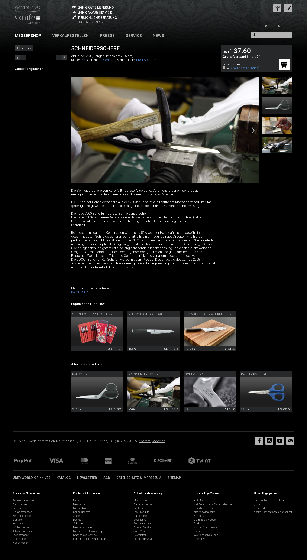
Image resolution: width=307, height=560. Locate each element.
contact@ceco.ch (152, 441)
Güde (197, 523)
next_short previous (20, 57)
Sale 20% (139, 531)
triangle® (200, 538)
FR (265, 26)
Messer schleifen (83, 527)
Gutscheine (140, 515)
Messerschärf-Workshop (88, 531)
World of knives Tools (206, 535)
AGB (106, 478)
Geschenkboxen (142, 523)
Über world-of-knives (31, 478)
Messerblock (80, 508)
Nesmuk (199, 515)
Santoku (18, 519)
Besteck (77, 519)
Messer (77, 500)
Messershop (28, 35)
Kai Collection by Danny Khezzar (213, 504)
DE (252, 26)
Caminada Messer (205, 519)
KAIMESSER (79, 292)
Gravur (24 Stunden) (245, 68)
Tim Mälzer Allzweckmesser (208, 314)
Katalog (64, 478)
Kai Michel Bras (203, 508)
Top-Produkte (141, 512)
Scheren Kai (194, 374)
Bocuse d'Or (261, 508)
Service (134, 35)
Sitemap (174, 478)
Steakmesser (21, 535)
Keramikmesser (22, 515)
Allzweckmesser (22, 531)
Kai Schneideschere (144, 374)
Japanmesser (21, 508)
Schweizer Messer (24, 500)
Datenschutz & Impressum (138, 478)
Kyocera (198, 531)
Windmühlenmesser (206, 527)
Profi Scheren (146, 60)
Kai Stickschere (254, 374)
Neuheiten (139, 508)
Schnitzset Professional (93, 314)
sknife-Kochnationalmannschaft (273, 512)
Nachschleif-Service (85, 535)
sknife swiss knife (204, 512)
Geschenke (139, 519)
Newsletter (87, 478)
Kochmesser (20, 523)
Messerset (79, 504)
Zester (77, 515)
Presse (107, 35)
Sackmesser (20, 504)
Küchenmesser (21, 527)
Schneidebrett (81, 512)
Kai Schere (80, 374)
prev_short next (61, 57)
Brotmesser (20, 538)
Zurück (27, 48)
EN (278, 26)
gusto (257, 504)
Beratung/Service (143, 538)
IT (290, 26)
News (158, 35)
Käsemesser (20, 542)
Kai (83, 60)
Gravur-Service (142, 527)
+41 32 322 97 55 (91, 22)
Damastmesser (22, 512)
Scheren (109, 60)
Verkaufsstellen (70, 35)
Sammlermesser (143, 504)
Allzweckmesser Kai (145, 314)
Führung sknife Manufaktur (89, 538)
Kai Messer (200, 500)
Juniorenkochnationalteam (269, 500)
